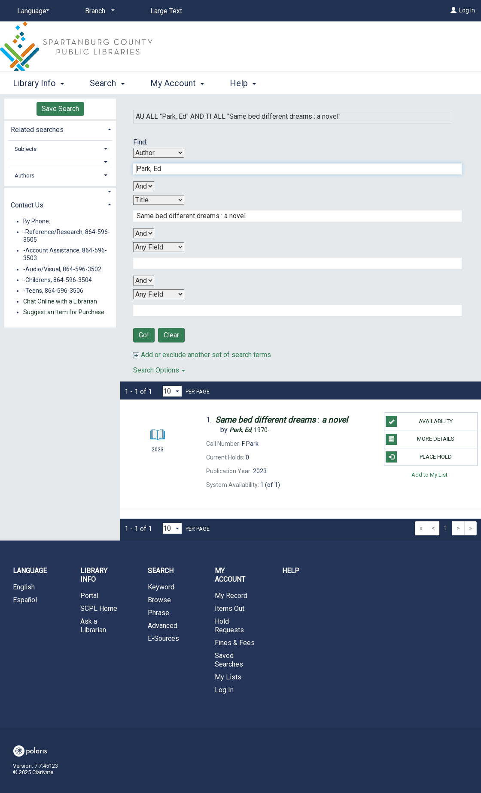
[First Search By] (158, 153)
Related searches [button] (37, 130)
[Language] (32, 11)
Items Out (229, 608)
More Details (420, 439)
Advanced (162, 626)
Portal (89, 596)
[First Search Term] (293, 169)
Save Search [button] (60, 109)
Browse (159, 600)
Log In (467, 10)
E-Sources (163, 638)
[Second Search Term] (293, 216)
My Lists (228, 677)
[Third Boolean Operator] (143, 280)
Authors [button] (24, 175)
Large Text (166, 11)
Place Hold (418, 457)
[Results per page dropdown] (172, 391)
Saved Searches (229, 660)
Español (25, 600)
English (24, 587)
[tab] (60, 128)
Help (290, 571)
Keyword (161, 587)
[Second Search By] (158, 200)
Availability (419, 421)
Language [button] (30, 571)
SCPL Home (98, 608)
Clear (171, 335)
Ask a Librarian (93, 625)
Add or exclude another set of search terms (202, 355)
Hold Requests (229, 625)
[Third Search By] (158, 247)
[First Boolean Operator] (143, 186)
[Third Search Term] (293, 263)
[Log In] (454, 10)
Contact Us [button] (27, 205)
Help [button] (243, 83)
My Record (231, 596)
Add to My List (429, 475)
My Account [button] (177, 83)
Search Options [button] (159, 370)
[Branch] (98, 11)
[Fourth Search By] (158, 294)
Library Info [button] (38, 83)
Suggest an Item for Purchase (63, 312)
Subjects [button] (26, 149)
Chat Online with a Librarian (60, 301)
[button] (60, 162)
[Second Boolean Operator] (143, 233)
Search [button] (107, 83)
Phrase (158, 613)
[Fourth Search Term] (293, 310)
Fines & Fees (235, 643)
